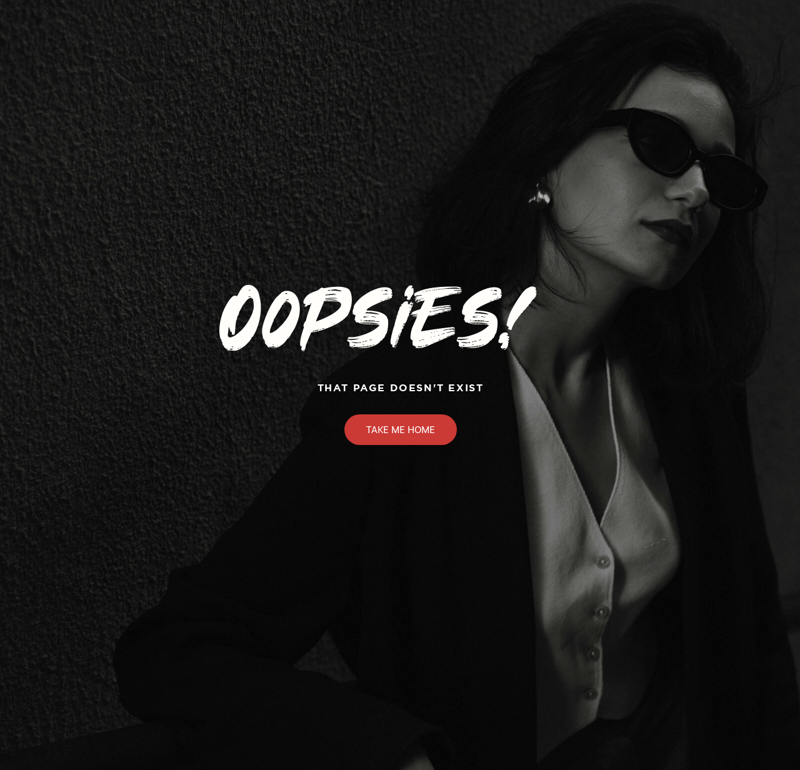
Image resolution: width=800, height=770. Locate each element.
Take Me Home (400, 430)
